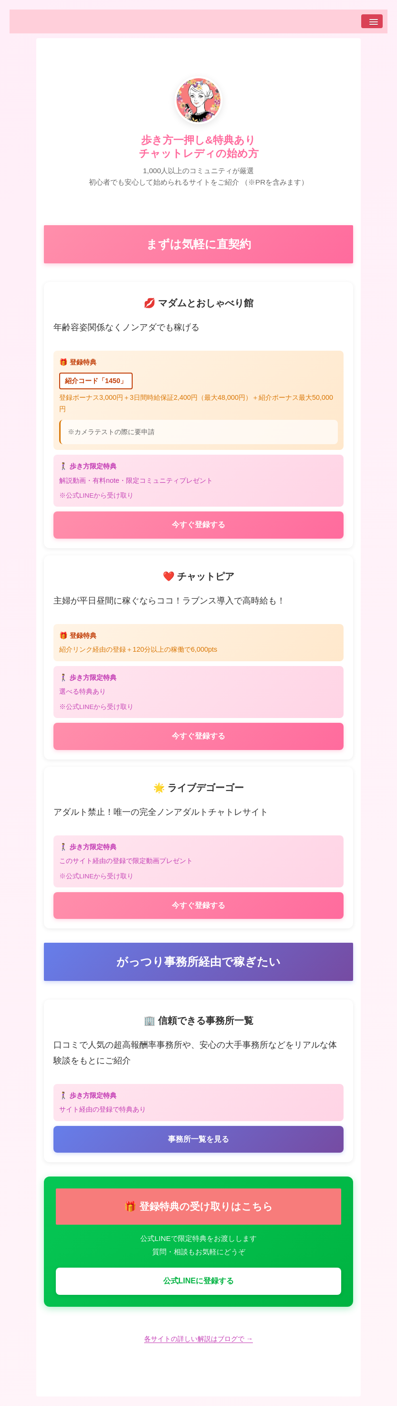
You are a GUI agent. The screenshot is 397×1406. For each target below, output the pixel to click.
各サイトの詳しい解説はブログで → (198, 1339)
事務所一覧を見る (198, 1139)
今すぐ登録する (198, 525)
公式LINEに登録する (198, 1281)
